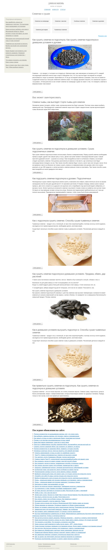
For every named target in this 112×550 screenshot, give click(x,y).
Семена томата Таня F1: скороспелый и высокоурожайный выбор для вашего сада (62, 459)
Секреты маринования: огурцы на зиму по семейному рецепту (55, 453)
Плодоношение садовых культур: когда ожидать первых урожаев (56, 472)
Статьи (62, 9)
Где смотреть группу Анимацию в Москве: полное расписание (55, 457)
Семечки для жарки (42, 29)
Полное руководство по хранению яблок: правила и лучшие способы (56, 448)
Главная (47, 9)
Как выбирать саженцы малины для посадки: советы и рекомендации (56, 436)
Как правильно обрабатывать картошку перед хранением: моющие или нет (59, 530)
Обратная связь (73, 544)
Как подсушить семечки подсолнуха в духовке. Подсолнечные (61, 178)
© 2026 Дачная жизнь (10, 544)
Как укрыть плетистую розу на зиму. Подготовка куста (52, 497)
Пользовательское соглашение (49, 544)
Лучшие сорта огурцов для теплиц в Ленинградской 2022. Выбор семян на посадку (62, 503)
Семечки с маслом (60, 21)
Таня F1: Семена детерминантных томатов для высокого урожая (56, 455)
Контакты (40, 544)
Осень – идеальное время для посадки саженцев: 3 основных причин (57, 482)
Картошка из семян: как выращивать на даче (49, 484)
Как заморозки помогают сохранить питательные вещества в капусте (57, 534)
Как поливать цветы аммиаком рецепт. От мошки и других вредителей (57, 511)
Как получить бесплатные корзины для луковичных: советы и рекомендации (59, 528)
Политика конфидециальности (44, 546)
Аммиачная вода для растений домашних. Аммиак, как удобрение (56, 509)
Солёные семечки (79, 21)
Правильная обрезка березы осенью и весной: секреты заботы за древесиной (60, 532)
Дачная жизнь (56, 3)
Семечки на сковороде (42, 21)
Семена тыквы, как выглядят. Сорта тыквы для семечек (58, 102)
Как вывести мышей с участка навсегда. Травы (50, 501)
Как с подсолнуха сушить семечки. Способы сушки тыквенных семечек (65, 220)
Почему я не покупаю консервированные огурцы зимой (52, 440)
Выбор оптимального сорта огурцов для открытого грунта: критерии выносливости (61, 478)
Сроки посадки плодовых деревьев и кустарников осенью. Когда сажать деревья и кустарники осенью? (68, 526)
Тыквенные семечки (60, 29)
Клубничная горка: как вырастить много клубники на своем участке (56, 469)
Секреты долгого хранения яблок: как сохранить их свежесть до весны (57, 446)
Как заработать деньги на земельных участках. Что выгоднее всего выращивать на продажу (17, 24)
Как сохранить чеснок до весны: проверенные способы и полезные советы (59, 463)
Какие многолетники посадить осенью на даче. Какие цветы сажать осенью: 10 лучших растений (66, 520)
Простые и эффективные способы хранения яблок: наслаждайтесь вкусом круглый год (62, 444)
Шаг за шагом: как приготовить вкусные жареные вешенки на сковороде (58, 536)
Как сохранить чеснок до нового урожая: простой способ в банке (56, 461)
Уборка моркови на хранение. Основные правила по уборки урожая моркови (60, 505)
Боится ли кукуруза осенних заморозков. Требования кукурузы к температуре (60, 486)
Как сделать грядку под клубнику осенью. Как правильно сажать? (56, 499)
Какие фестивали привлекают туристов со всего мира (51, 442)
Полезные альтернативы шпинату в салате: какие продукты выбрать (57, 539)
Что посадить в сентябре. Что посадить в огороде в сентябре (55, 522)
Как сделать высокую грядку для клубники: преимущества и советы (57, 465)
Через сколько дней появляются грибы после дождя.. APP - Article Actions (59, 524)
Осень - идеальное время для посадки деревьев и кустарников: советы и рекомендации (63, 480)
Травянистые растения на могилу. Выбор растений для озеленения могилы (17, 46)
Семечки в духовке (98, 21)
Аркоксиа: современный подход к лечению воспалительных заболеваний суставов (61, 467)
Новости (55, 9)
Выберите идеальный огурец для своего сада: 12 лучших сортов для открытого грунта (63, 474)
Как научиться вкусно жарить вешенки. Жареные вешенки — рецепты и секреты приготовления (66, 518)
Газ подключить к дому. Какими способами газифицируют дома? (56, 488)
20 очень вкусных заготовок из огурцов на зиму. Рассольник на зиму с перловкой (61, 490)
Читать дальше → (37, 91)
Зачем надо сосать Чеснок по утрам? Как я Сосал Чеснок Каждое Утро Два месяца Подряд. (65, 495)
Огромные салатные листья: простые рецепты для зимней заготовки (56, 451)
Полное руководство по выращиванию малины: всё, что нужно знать (56, 434)
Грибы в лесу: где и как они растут (46, 492)
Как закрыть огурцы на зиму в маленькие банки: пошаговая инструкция (57, 438)
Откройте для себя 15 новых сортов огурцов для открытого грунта (56, 476)
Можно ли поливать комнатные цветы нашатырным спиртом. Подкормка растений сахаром (64, 507)
